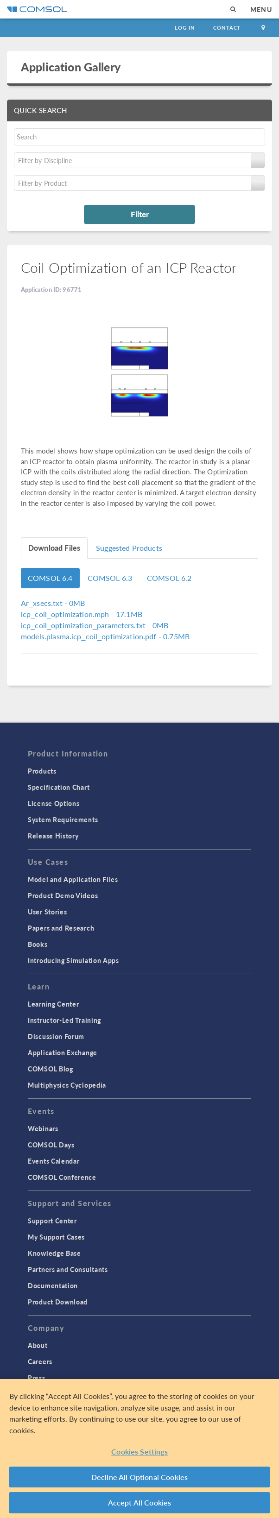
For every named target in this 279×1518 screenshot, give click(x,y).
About (38, 1345)
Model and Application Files (73, 879)
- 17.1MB (81, 614)
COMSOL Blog (50, 1068)
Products (42, 770)
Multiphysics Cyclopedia (67, 1085)
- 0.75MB (105, 636)
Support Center (52, 1220)
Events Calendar (54, 1160)
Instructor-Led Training (64, 1020)
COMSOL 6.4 (50, 578)
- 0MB (53, 603)
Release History (53, 835)
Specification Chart (58, 787)
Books (38, 944)
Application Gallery (70, 66)
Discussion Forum (56, 1036)
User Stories (47, 911)
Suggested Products (129, 547)
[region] (139, 1448)
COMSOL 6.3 (110, 578)
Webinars (43, 1128)
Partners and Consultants (68, 1269)
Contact (227, 27)
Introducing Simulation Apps (73, 960)
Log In (185, 27)
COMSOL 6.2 (169, 578)
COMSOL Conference (62, 1177)
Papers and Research (61, 927)
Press (36, 1377)
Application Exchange (62, 1052)
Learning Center (53, 1003)
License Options (54, 803)
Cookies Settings (139, 1451)
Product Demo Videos (63, 895)
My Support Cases (56, 1236)
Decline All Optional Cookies (139, 1477)
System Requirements (63, 819)
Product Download (58, 1301)
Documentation (53, 1285)
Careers (40, 1361)
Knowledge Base (54, 1253)
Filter (140, 214)
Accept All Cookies (139, 1502)
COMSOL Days (51, 1144)
